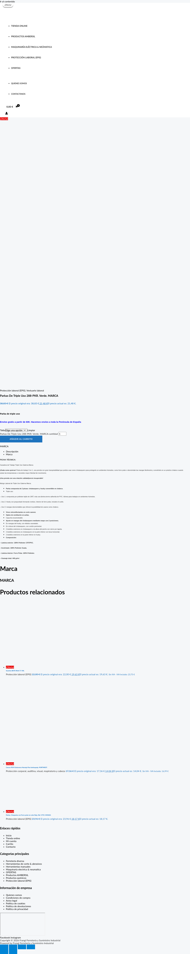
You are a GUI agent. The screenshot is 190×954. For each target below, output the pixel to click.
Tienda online (19, 26)
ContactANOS (18, 94)
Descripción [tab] (12, 451)
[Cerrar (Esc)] (31, 947)
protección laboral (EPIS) (26, 57)
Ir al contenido (7, 1)
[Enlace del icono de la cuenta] (6, 113)
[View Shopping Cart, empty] (12, 107)
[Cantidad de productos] (62, 434)
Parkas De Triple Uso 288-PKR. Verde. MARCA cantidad (29, 433)
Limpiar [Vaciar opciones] (31, 430)
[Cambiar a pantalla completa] (13, 947)
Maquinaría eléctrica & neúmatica (31, 47)
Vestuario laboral (35, 390)
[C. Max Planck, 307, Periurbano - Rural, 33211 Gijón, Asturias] (22, 924)
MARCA (4, 446)
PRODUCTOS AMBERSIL (23, 36)
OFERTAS (15, 68)
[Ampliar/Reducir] (4, 947)
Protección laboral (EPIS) (12, 390)
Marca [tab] (9, 454)
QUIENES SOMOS (19, 83)
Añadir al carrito (21, 439)
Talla (2, 430)
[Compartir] (22, 947)
